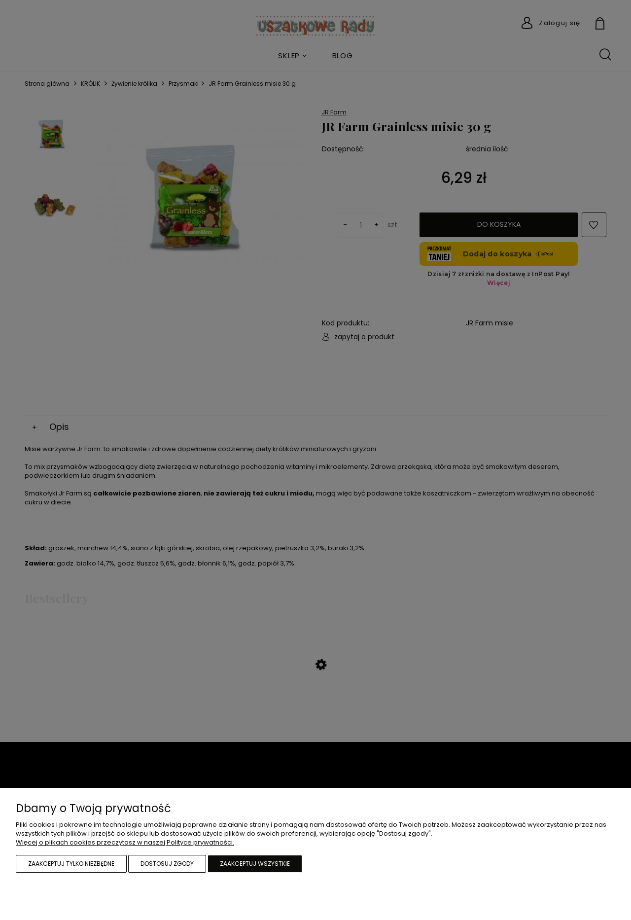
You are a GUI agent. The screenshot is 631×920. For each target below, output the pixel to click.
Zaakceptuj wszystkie (255, 863)
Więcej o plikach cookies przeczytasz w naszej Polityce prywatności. (125, 842)
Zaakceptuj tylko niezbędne (71, 863)
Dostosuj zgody (167, 863)
